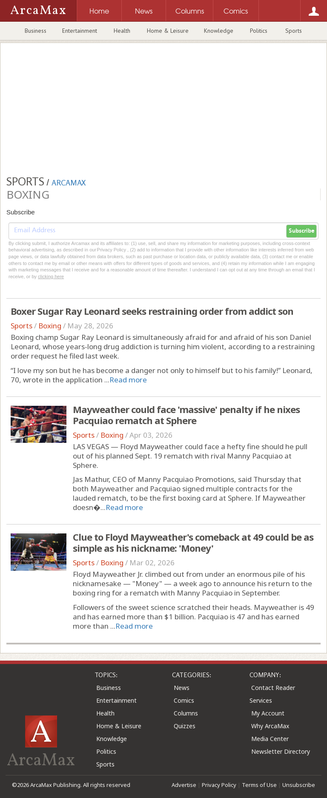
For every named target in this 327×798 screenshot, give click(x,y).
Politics (258, 30)
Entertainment (79, 30)
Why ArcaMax (270, 726)
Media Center (270, 739)
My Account (267, 713)
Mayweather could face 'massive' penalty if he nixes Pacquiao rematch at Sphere (186, 415)
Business (35, 30)
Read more (128, 380)
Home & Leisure (168, 30)
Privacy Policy (219, 785)
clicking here (51, 276)
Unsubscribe (298, 785)
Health (122, 30)
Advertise (184, 785)
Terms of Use (259, 785)
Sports (293, 30)
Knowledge (218, 30)
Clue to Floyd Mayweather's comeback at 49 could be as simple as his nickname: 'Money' (193, 542)
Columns (186, 713)
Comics (184, 700)
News (181, 688)
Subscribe (301, 231)
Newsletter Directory (280, 751)
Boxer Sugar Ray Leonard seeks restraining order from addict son (152, 311)
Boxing (49, 326)
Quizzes (184, 726)
